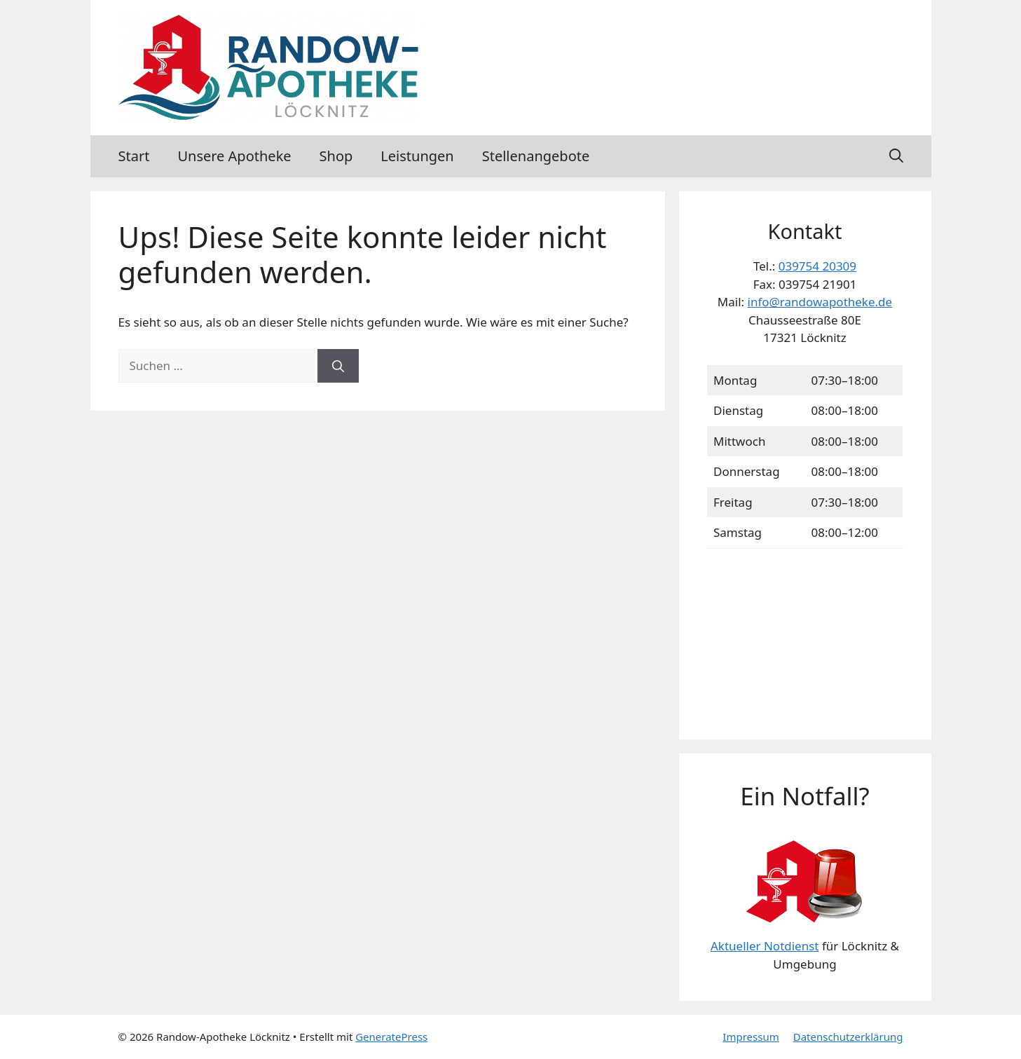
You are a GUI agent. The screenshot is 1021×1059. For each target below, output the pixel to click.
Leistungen (417, 155)
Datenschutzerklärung (848, 1037)
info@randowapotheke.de (820, 302)
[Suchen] (338, 366)
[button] (896, 156)
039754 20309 (817, 266)
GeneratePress (391, 1037)
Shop (336, 155)
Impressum (750, 1037)
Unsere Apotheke (234, 155)
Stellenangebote (536, 155)
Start (134, 155)
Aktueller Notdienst (765, 946)
